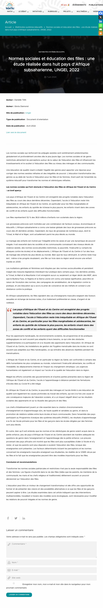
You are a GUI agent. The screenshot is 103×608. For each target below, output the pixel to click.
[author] (51, 562)
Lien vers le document (16, 132)
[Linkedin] (101, 21)
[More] (101, 33)
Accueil (8, 27)
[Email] (101, 29)
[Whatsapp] (101, 25)
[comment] (51, 550)
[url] (51, 578)
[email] (51, 570)
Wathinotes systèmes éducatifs (29, 27)
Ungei (28, 113)
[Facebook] (101, 13)
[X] (101, 17)
